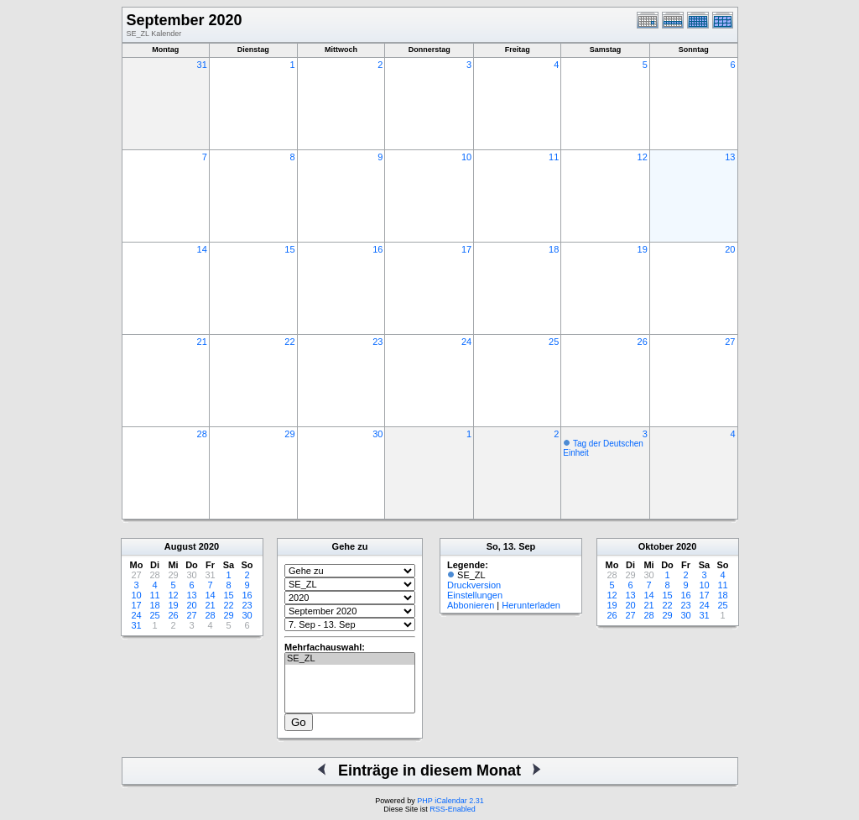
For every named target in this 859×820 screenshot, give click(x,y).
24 (466, 342)
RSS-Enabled (453, 809)
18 (554, 249)
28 (202, 434)
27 (730, 342)
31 (202, 65)
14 (202, 249)
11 (554, 157)
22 (289, 342)
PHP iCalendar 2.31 (450, 800)
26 (643, 342)
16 (377, 249)
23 (377, 342)
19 (643, 249)
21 (202, 342)
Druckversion (474, 585)
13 (730, 157)
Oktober (656, 546)
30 (377, 434)
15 (289, 249)
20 (730, 249)
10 (466, 157)
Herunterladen (531, 605)
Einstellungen (474, 595)
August (180, 546)
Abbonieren (470, 605)
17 (466, 249)
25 (554, 342)
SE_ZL (349, 659)
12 (643, 157)
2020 (209, 546)
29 (289, 434)
